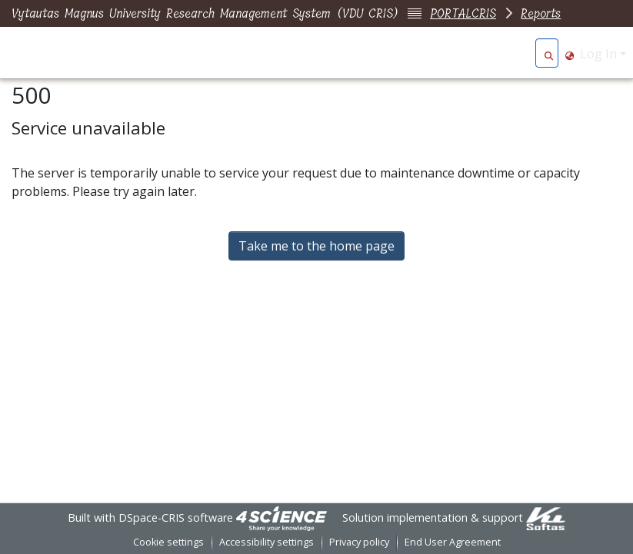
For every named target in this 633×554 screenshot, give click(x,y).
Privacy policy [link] (359, 542)
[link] (281, 517)
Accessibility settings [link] (266, 542)
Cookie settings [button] (168, 542)
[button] (548, 54)
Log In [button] (600, 53)
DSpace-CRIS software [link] (175, 517)
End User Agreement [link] (453, 542)
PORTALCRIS (463, 13)
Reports (541, 13)
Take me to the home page (316, 245)
